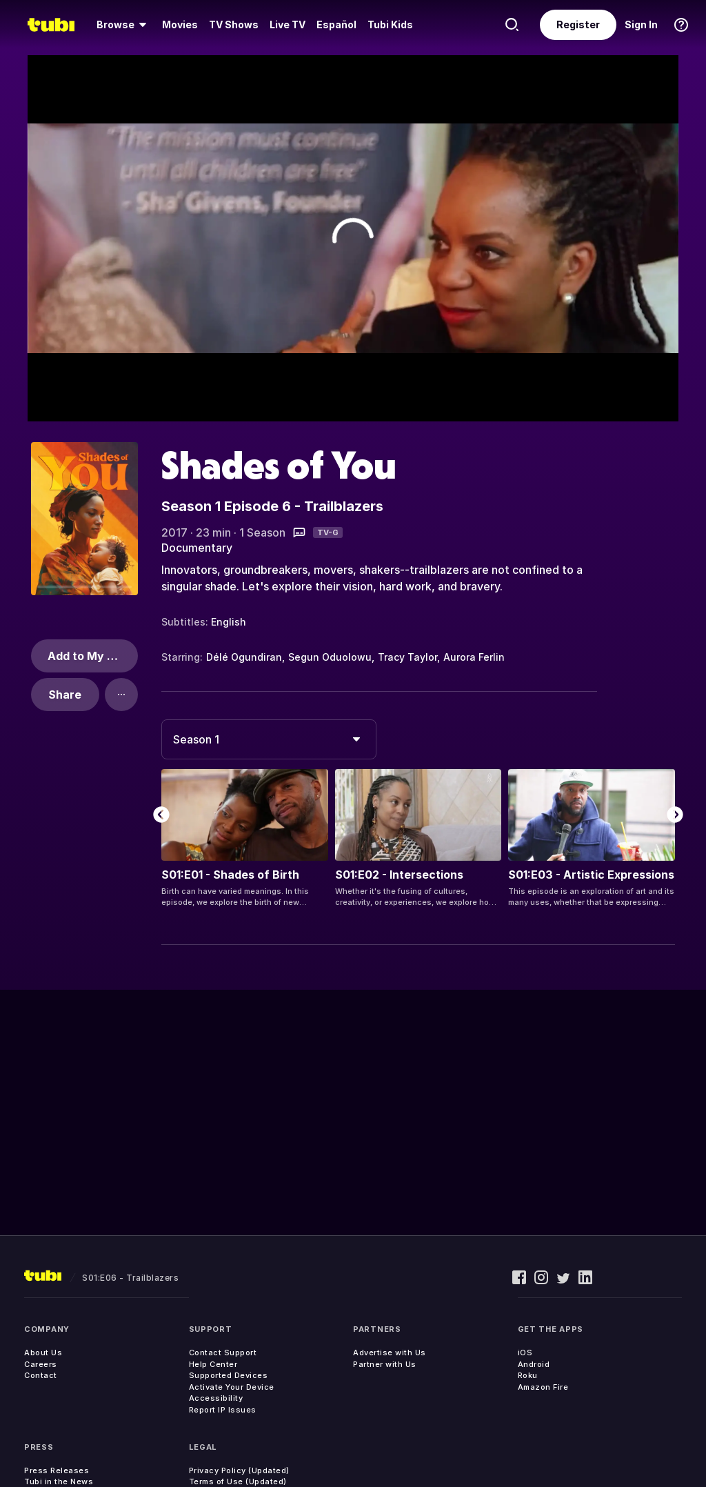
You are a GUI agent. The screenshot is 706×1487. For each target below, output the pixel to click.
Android (534, 1364)
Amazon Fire (543, 1387)
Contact (40, 1375)
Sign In (641, 24)
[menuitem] (123, 25)
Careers (40, 1364)
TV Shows (234, 24)
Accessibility (216, 1398)
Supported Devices (228, 1375)
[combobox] (269, 739)
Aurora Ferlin (474, 657)
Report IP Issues (222, 1410)
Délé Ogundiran (244, 657)
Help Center (213, 1364)
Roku (528, 1375)
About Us (43, 1352)
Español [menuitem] (336, 24)
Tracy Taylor (407, 657)
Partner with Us (384, 1364)
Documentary (196, 548)
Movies (180, 24)
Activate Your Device (231, 1387)
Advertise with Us (389, 1352)
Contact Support (223, 1352)
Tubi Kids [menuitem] (390, 24)
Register (578, 24)
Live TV (287, 24)
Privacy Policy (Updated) (239, 1470)
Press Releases (56, 1470)
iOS (525, 1352)
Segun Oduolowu (330, 657)
